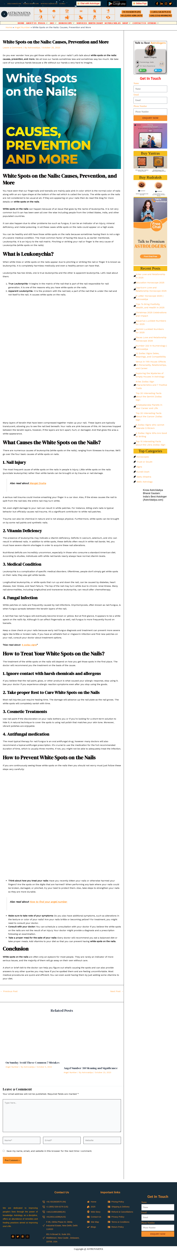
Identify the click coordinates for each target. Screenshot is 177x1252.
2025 (53, 23)
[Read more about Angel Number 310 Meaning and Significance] (91, 1041)
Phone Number (140, 106)
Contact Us (139, 23)
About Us (31, 23)
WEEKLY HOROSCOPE (31, 3)
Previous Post (9, 991)
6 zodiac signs (29, 645)
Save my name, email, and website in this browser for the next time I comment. (49, 1151)
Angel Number (12, 1067)
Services (82, 23)
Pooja (43, 23)
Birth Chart (95, 23)
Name (136, 83)
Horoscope (67, 23)
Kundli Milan (113, 23)
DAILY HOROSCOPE (14, 3)
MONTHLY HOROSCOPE (49, 3)
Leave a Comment (12, 47)
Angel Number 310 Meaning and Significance (91, 1068)
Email (136, 94)
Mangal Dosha (37, 483)
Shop (126, 23)
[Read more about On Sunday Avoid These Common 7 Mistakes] (33, 1038)
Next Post (116, 991)
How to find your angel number (49, 901)
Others (153, 23)
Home (21, 23)
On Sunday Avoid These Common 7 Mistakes (33, 1062)
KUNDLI (62, 3)
